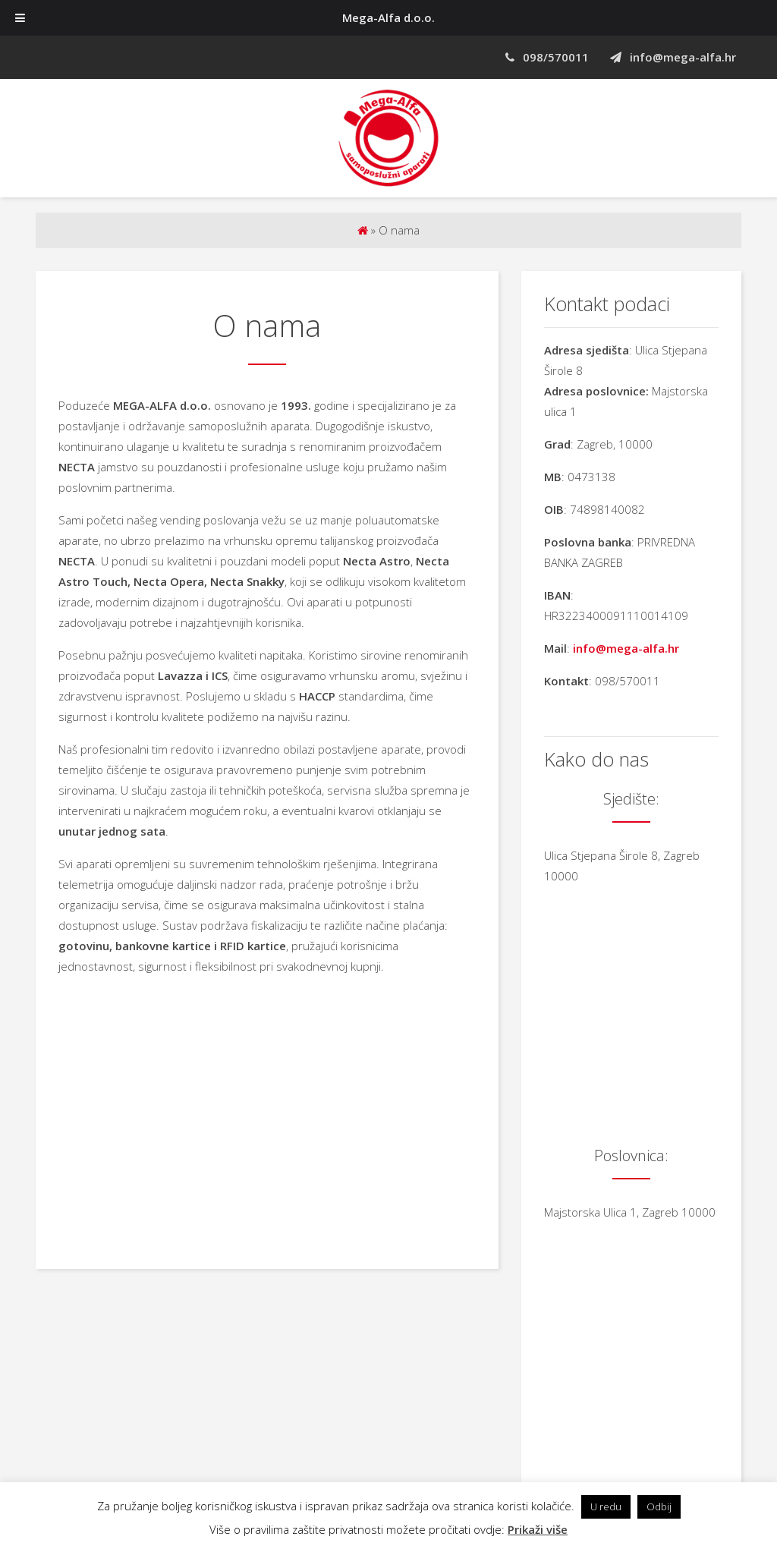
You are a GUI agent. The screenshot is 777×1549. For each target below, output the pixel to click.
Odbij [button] (659, 1506)
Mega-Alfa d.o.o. (388, 17)
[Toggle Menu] (20, 18)
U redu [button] (605, 1506)
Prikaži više (538, 1529)
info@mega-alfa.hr (673, 57)
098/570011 (547, 57)
